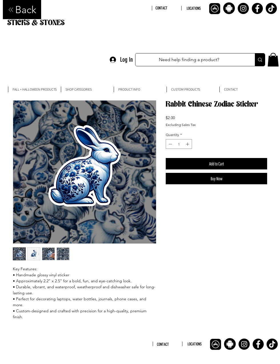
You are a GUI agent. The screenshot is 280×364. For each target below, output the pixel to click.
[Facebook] (257, 8)
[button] (273, 60)
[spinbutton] (179, 144)
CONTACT (161, 8)
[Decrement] (170, 144)
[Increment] (188, 144)
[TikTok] (271, 8)
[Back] (22, 9)
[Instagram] (243, 8)
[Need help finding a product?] (189, 59)
